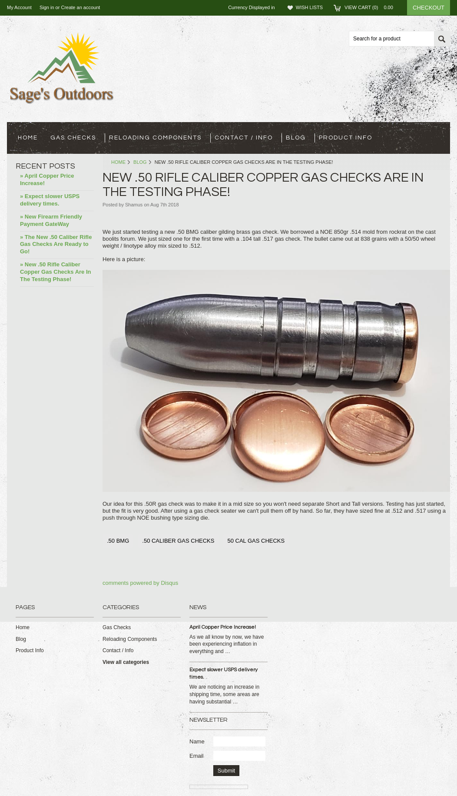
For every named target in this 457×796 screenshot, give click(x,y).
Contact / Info (244, 138)
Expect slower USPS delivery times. (223, 673)
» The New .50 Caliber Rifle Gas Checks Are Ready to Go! (56, 244)
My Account (19, 7)
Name (197, 741)
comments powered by (140, 583)
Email (196, 756)
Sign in (47, 7)
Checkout (428, 7)
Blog (140, 162)
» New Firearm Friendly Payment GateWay (51, 220)
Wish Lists (309, 7)
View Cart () (371, 7)
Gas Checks (73, 138)
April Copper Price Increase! (222, 627)
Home (118, 162)
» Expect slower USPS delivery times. (49, 200)
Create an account (80, 7)
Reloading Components (155, 138)
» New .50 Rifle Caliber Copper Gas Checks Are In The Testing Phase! (55, 271)
